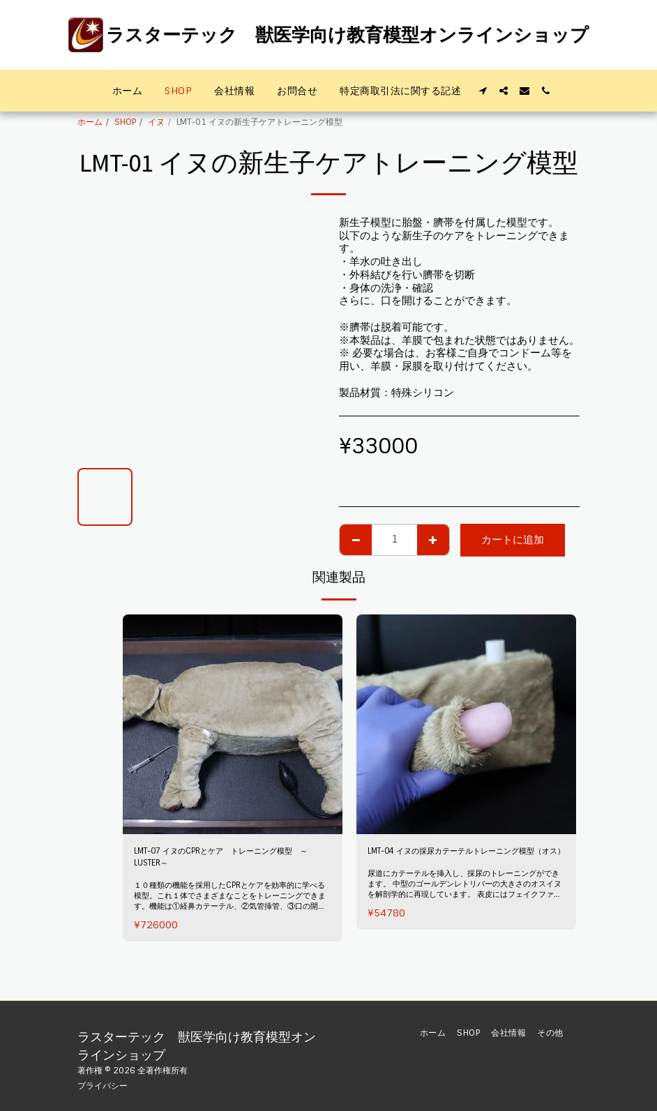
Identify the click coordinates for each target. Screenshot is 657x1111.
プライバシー (102, 1085)
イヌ (156, 122)
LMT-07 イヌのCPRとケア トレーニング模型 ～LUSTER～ (232, 861)
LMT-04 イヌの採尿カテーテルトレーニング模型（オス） (462, 861)
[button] (482, 91)
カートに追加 (512, 540)
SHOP (125, 122)
